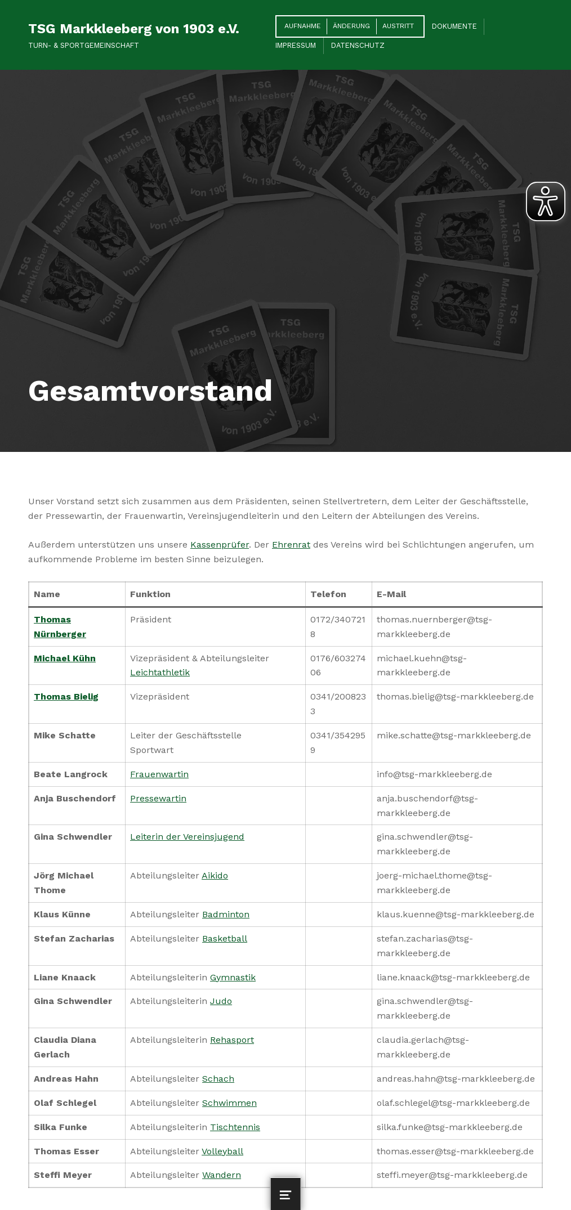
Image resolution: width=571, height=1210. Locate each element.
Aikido (215, 875)
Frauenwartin (159, 774)
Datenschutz (358, 45)
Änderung (351, 26)
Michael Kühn (65, 658)
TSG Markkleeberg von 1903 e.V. (133, 29)
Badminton (225, 914)
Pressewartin (158, 798)
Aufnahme (302, 26)
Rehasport (232, 1039)
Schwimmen (229, 1102)
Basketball (224, 938)
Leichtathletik (160, 672)
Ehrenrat (291, 544)
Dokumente (454, 26)
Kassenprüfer (219, 544)
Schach (218, 1078)
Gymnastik (233, 977)
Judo (221, 1001)
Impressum (295, 45)
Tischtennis (235, 1127)
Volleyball (222, 1151)
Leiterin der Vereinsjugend (187, 836)
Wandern (221, 1174)
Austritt (398, 26)
